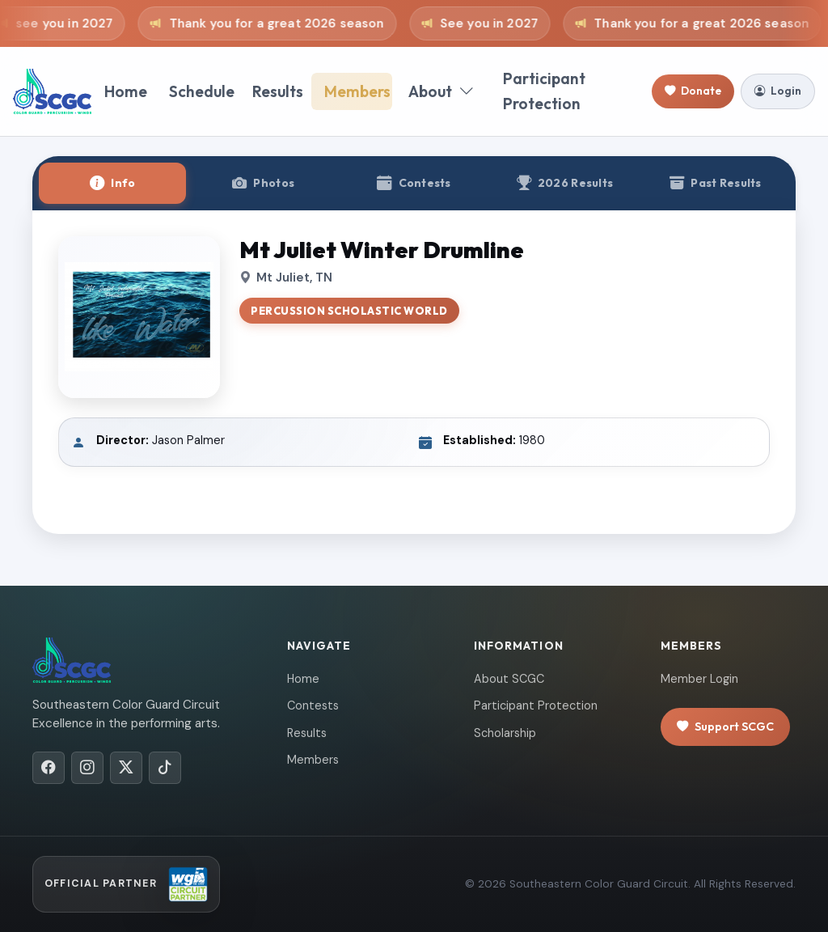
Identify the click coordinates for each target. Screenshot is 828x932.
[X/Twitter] (126, 768)
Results (277, 91)
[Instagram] (87, 768)
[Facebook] (48, 768)
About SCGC (509, 678)
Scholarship (505, 733)
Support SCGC (725, 727)
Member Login (699, 678)
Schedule (201, 91)
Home (125, 91)
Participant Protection (544, 91)
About (441, 91)
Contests (313, 705)
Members (357, 91)
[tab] (112, 183)
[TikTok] (165, 768)
